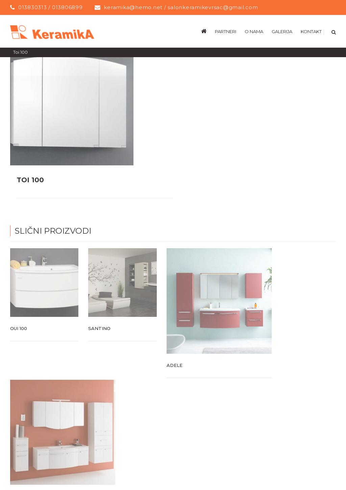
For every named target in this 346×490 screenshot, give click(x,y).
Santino (99, 328)
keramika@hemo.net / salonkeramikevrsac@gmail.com (181, 7)
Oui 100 (18, 328)
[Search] (333, 31)
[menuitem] (208, 31)
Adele (174, 365)
